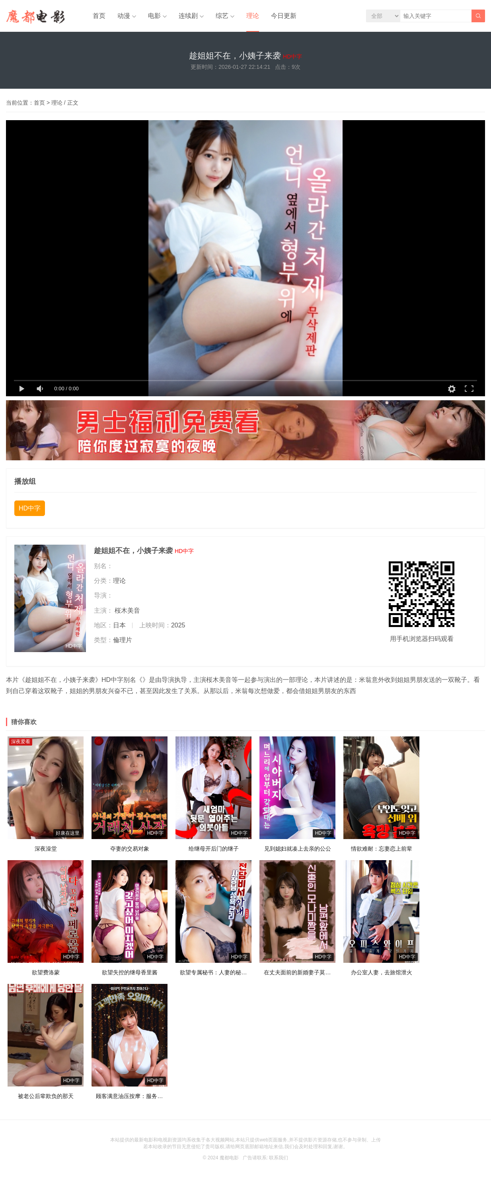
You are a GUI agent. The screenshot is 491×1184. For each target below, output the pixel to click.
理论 (252, 15)
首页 (99, 15)
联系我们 (278, 1158)
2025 (178, 625)
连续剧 (188, 15)
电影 (154, 15)
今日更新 (283, 15)
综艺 (222, 15)
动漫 (123, 15)
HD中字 (30, 508)
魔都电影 (229, 1158)
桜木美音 (127, 610)
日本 (119, 625)
